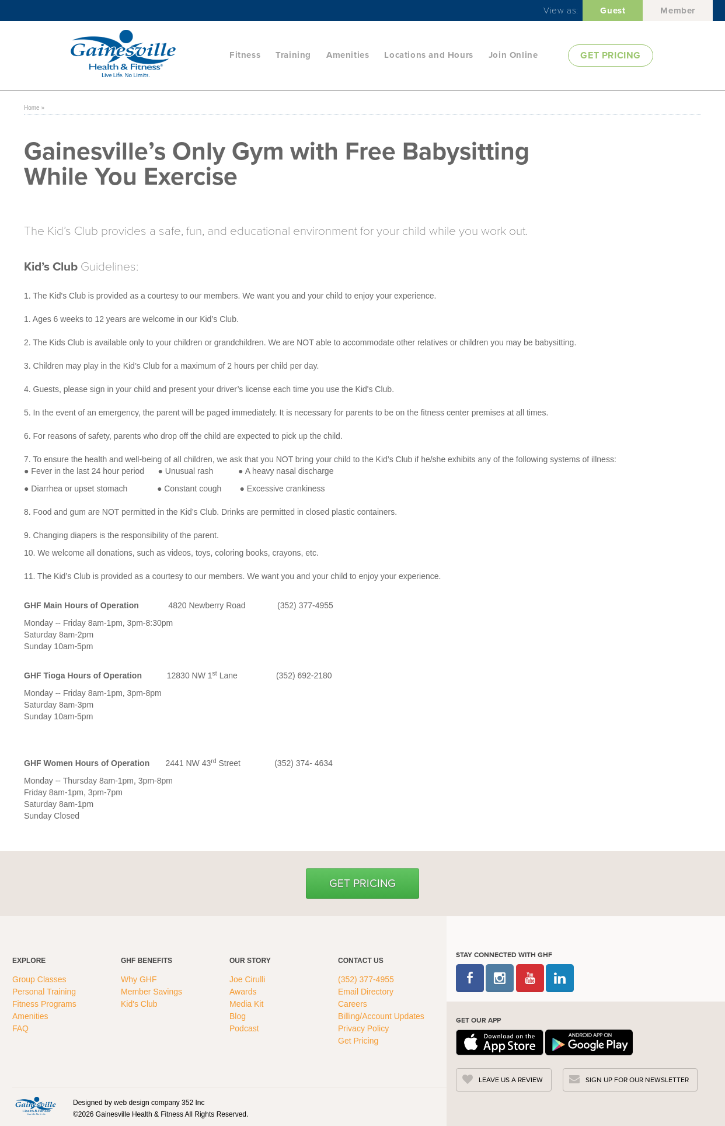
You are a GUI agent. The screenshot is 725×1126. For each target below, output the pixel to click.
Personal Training (45, 991)
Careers (352, 1004)
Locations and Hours (428, 54)
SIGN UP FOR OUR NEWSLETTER (637, 1080)
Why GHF (140, 979)
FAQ (21, 1028)
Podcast (244, 1028)
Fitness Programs (45, 1004)
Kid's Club (140, 1004)
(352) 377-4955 (366, 979)
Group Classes (40, 979)
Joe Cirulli (247, 979)
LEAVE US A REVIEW (511, 1080)
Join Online (513, 54)
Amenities (347, 54)
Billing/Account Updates (381, 1016)
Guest (612, 10)
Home (32, 108)
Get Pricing (362, 883)
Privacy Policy (363, 1028)
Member (677, 10)
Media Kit (246, 1004)
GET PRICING (610, 55)
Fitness (244, 54)
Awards (242, 991)
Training (293, 54)
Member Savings (152, 991)
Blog (238, 1016)
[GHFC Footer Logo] (35, 1105)
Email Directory (365, 991)
